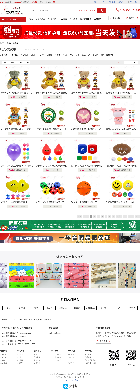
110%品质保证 (56, 357)
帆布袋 (77, 308)
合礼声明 (71, 354)
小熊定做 (63, 308)
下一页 (131, 216)
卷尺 (8, 308)
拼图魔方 (15, 55)
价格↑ (27, 62)
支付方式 (37, 354)
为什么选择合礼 (90, 360)
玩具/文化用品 (12, 43)
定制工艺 (3, 357)
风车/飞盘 (110, 55)
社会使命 (71, 357)
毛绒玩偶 (24, 55)
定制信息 (3, 354)
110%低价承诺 (56, 354)
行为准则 (71, 360)
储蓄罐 (49, 55)
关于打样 (20, 357)
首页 (31, 19)
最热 (5, 62)
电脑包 (49, 308)
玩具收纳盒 (86, 55)
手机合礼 (134, 2)
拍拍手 (42, 55)
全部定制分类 (11, 19)
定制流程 (3, 360)
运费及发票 (21, 354)
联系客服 (116, 18)
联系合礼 (88, 357)
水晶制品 (33, 55)
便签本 (86, 10)
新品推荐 (63, 19)
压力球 (92, 10)
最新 (12, 62)
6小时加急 (52, 19)
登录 (95, 2)
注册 (102, 2)
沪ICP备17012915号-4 (70, 380)
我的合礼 (122, 2)
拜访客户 (131, 308)
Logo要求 (3, 363)
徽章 (102, 55)
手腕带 (57, 55)
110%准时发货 (56, 360)
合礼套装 (73, 19)
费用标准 (37, 357)
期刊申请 (37, 360)
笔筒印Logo (90, 308)
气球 (72, 55)
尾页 (137, 216)
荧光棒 (95, 55)
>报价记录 (111, 2)
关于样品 (20, 360)
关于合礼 (88, 354)
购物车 (131, 18)
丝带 (77, 55)
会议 (118, 308)
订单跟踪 (20, 363)
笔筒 (80, 10)
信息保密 (71, 363)
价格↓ (20, 62)
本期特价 (98, 19)
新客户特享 (40, 19)
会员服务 (37, 363)
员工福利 (104, 308)
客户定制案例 (85, 19)
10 (125, 216)
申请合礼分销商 (90, 363)
